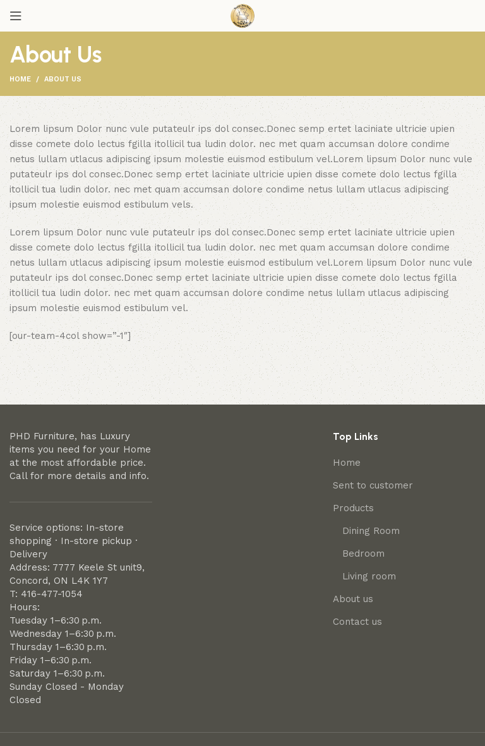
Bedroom (363, 553)
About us (353, 599)
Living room (369, 576)
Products (353, 508)
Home (20, 79)
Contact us (357, 621)
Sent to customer (373, 485)
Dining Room (371, 530)
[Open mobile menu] (15, 15)
